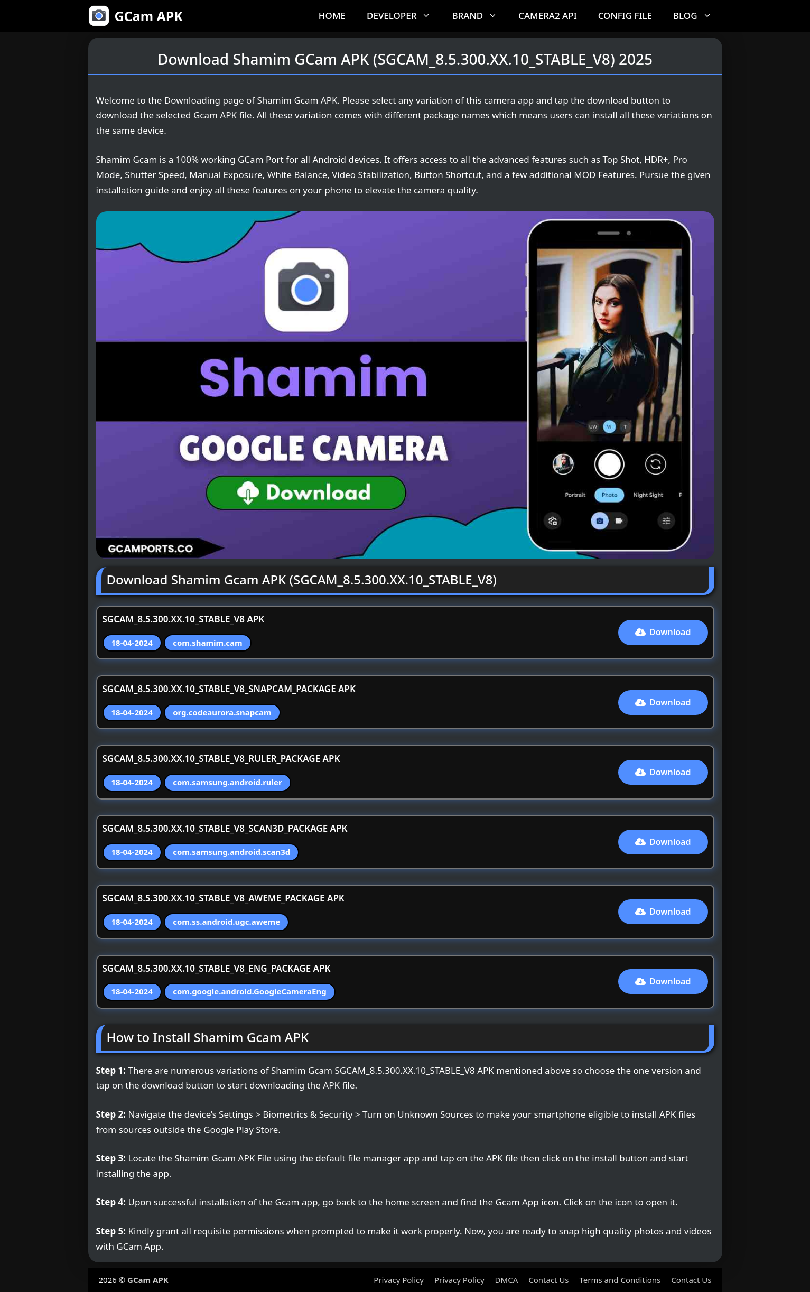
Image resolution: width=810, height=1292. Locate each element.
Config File (625, 16)
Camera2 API (547, 16)
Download (663, 632)
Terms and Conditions (620, 1280)
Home (332, 16)
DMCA (506, 1280)
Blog (697, 16)
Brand (480, 16)
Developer (404, 16)
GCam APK (149, 16)
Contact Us (548, 1280)
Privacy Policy (399, 1280)
